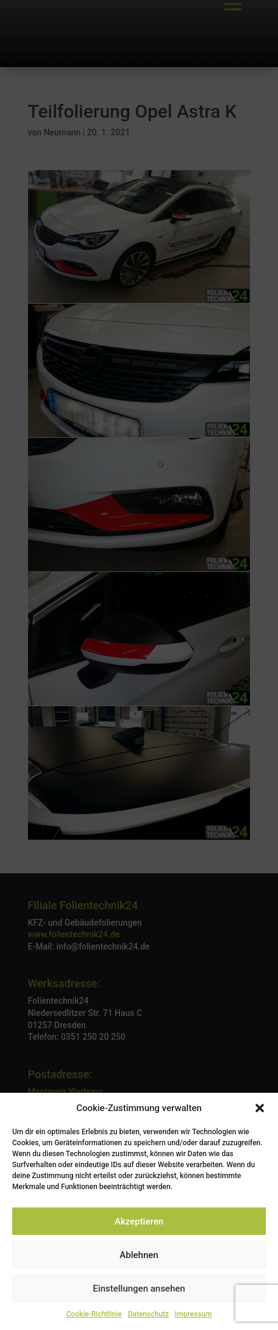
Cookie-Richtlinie (94, 1314)
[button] (260, 1108)
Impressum (193, 1314)
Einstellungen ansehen (139, 1288)
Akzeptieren (139, 1221)
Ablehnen (138, 1255)
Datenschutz (148, 1314)
